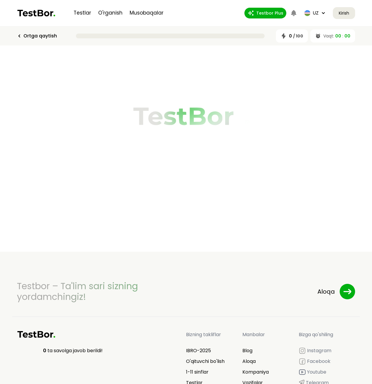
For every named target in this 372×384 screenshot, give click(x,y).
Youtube (312, 372)
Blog (247, 350)
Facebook (314, 361)
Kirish (344, 13)
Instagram (315, 350)
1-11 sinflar (197, 372)
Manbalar (253, 334)
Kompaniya (255, 372)
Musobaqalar (146, 12)
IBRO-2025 (198, 350)
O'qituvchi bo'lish (205, 361)
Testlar (82, 12)
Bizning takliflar (203, 334)
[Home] (36, 13)
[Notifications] (293, 13)
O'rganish (110, 12)
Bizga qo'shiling (316, 334)
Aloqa (249, 361)
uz (315, 13)
